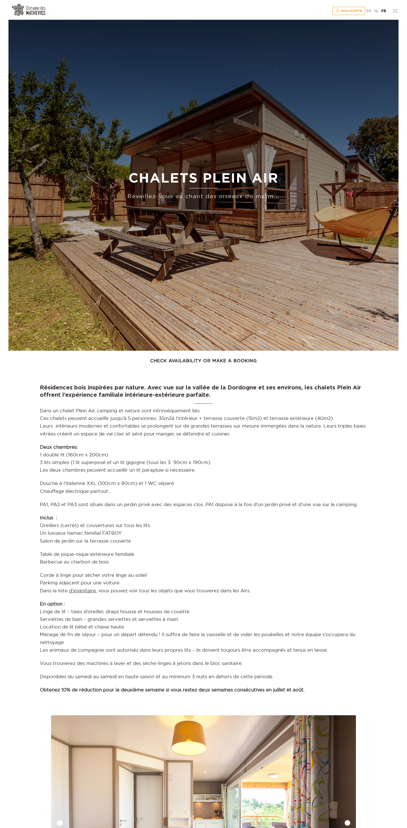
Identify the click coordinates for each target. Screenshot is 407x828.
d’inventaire (82, 590)
